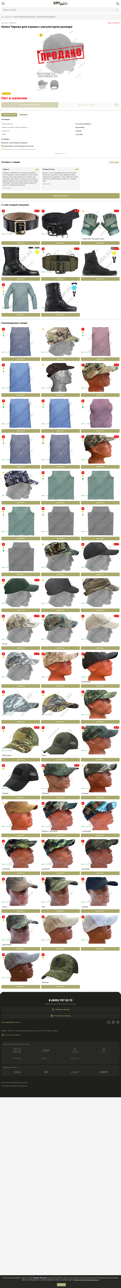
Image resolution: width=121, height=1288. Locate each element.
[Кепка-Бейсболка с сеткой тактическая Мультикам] (20, 867)
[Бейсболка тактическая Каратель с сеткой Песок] (20, 1054)
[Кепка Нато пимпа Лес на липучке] (60, 822)
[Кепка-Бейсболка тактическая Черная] (100, 638)
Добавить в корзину (30, 105)
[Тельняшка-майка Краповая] (100, 368)
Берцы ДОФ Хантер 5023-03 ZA (55, 338)
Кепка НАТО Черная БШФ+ (53, 706)
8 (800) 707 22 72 (60, 1191)
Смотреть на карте (10, 1225)
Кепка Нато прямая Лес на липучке (56, 661)
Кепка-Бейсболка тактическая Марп (57, 751)
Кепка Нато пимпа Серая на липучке (17, 1171)
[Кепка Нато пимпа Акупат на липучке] (20, 822)
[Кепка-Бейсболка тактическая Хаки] (20, 683)
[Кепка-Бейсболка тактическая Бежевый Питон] (20, 728)
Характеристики (9, 114)
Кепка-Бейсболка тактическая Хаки (17, 706)
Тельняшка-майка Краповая (93, 391)
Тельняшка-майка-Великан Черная (16, 661)
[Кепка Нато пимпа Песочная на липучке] (60, 1101)
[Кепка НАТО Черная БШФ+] (60, 683)
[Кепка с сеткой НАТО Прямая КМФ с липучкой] (60, 1008)
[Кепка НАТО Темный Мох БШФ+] (100, 683)
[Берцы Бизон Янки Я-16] (20, 270)
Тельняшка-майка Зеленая (53, 571)
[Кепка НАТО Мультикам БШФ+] (60, 368)
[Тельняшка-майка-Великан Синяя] (60, 503)
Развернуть (60, 153)
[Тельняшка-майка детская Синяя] (20, 503)
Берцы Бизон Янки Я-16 (11, 293)
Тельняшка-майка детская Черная (56, 616)
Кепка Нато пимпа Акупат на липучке (17, 845)
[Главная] (60, 3)
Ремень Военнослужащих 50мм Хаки (57, 293)
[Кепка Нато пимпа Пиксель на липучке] (100, 822)
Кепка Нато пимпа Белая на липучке (97, 1124)
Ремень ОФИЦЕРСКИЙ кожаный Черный (18, 246)
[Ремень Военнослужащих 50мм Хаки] (60, 270)
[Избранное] (116, 105)
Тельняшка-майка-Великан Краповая (97, 481)
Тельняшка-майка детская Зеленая (17, 616)
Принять (61, 1285)
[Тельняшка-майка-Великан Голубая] (20, 458)
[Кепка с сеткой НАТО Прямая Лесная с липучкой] (20, 1008)
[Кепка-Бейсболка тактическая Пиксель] (100, 867)
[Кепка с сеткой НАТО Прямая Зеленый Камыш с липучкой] (60, 961)
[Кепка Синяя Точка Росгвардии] (20, 548)
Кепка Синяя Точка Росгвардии (15, 571)
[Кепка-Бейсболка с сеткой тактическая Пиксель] (60, 914)
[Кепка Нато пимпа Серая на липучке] (20, 1148)
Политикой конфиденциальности (86, 1280)
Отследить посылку (60, 1206)
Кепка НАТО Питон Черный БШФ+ (56, 436)
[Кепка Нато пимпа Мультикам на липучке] (100, 503)
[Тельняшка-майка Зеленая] (60, 548)
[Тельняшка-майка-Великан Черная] (20, 638)
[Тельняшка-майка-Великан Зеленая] (100, 548)
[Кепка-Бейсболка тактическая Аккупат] (20, 775)
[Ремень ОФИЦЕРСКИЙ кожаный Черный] (20, 223)
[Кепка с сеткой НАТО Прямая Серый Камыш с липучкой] (100, 961)
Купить (21, 252)
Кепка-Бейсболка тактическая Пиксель (98, 889)
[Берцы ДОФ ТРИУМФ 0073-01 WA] (100, 270)
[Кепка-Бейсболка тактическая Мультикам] (100, 413)
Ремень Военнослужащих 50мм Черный (58, 246)
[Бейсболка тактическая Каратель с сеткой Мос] (60, 1054)
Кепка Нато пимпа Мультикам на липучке (99, 526)
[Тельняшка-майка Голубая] (20, 413)
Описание (23, 114)
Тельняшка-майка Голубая (13, 436)
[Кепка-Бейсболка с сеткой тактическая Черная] (20, 914)
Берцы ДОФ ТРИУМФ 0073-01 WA (96, 293)
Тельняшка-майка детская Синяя (16, 526)
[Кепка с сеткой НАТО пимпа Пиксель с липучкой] (100, 1008)
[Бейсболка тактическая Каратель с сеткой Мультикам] (20, 1101)
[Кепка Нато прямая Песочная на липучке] (20, 961)
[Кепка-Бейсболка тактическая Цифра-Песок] (60, 775)
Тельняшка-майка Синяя (12, 391)
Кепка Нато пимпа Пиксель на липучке (98, 845)
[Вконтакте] (113, 1213)
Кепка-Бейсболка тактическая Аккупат (18, 798)
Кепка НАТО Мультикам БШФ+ (54, 391)
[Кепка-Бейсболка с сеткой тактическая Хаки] (60, 867)
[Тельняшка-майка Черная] (100, 593)
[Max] (109, 1213)
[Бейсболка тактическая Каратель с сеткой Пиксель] (60, 1148)
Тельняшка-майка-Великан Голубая (17, 481)
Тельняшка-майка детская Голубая (56, 481)
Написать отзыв (60, 196)
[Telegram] (118, 1213)
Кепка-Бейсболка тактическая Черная (98, 661)
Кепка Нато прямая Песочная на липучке (19, 983)
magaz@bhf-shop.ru (11, 1213)
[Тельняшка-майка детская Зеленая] (20, 593)
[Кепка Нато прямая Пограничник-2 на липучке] (100, 914)
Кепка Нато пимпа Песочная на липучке (58, 1124)
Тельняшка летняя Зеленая (13, 338)
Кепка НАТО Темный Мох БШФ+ (95, 706)
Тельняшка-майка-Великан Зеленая (97, 571)
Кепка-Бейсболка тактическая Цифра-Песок (60, 798)
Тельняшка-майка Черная (92, 616)
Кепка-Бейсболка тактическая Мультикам (99, 436)
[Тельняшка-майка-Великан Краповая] (100, 458)
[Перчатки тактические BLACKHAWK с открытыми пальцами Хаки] (100, 223)
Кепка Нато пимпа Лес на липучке (56, 845)
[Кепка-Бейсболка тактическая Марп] (60, 728)
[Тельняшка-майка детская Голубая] (60, 458)
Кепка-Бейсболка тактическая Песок (97, 751)
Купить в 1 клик (86, 105)
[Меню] (3, 3)
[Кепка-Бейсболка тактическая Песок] (100, 728)
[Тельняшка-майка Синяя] (20, 368)
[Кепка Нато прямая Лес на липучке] (60, 638)
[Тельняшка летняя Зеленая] (20, 315)
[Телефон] (118, 3)
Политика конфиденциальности (14, 1273)
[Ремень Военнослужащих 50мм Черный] (60, 223)
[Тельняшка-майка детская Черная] (60, 593)
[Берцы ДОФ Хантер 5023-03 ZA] (60, 315)
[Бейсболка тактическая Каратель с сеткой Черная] (100, 1054)
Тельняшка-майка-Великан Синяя (56, 526)
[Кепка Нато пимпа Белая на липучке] (100, 1101)
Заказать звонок (60, 1200)
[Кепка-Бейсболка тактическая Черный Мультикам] (100, 775)
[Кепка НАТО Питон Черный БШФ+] (60, 413)
